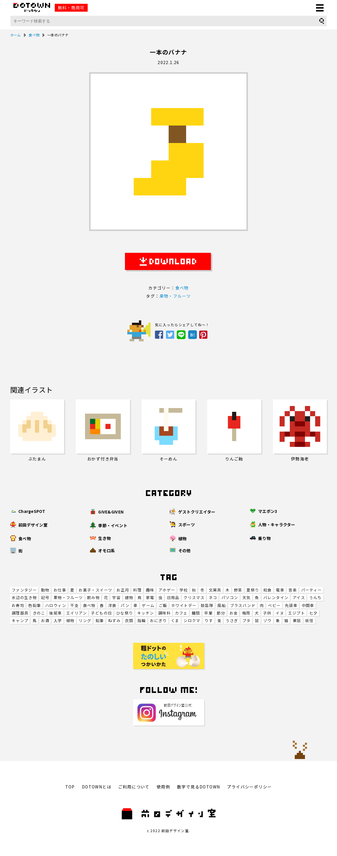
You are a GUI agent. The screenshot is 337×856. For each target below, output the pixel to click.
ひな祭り (124, 613)
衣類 (129, 620)
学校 (183, 590)
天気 (246, 597)
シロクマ (192, 620)
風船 (221, 605)
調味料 (164, 613)
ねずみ (114, 620)
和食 (267, 590)
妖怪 (309, 620)
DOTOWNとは (96, 787)
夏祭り (252, 590)
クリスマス (194, 597)
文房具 (215, 590)
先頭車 (291, 605)
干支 (74, 605)
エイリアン (76, 613)
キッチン (145, 613)
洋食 (112, 605)
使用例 (163, 787)
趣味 (150, 590)
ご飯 (163, 605)
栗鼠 (297, 620)
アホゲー (166, 590)
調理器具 (20, 613)
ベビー (274, 605)
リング (85, 620)
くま (175, 620)
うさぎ (231, 620)
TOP (70, 787)
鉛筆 (100, 620)
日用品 (173, 597)
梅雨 (246, 613)
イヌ (280, 613)
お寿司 (18, 605)
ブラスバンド (242, 605)
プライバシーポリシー (249, 787)
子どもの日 (101, 613)
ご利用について (134, 787)
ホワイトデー (183, 605)
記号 (45, 597)
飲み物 (93, 597)
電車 (280, 590)
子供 (267, 613)
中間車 (308, 605)
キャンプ (20, 620)
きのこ (39, 613)
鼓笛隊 (207, 605)
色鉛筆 (34, 605)
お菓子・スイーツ (95, 590)
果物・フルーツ (68, 597)
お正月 (123, 590)
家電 (150, 597)
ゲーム (148, 605)
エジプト (296, 613)
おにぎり (158, 620)
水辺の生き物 (24, 597)
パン (125, 605)
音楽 (292, 590)
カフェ (181, 613)
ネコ (213, 597)
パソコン (229, 597)
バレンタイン (275, 597)
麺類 (196, 613)
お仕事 (60, 590)
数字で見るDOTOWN (198, 787)
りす (208, 620)
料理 (137, 590)
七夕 (313, 613)
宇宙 (116, 597)
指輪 (141, 620)
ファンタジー (24, 590)
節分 (221, 613)
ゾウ (267, 620)
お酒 (45, 620)
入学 (58, 620)
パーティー (311, 590)
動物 (45, 590)
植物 (70, 620)
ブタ (246, 620)
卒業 (208, 613)
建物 (129, 597)
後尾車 (55, 613)
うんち (315, 597)
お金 (234, 613)
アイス (299, 597)
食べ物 (89, 605)
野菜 (238, 590)
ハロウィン (55, 605)
